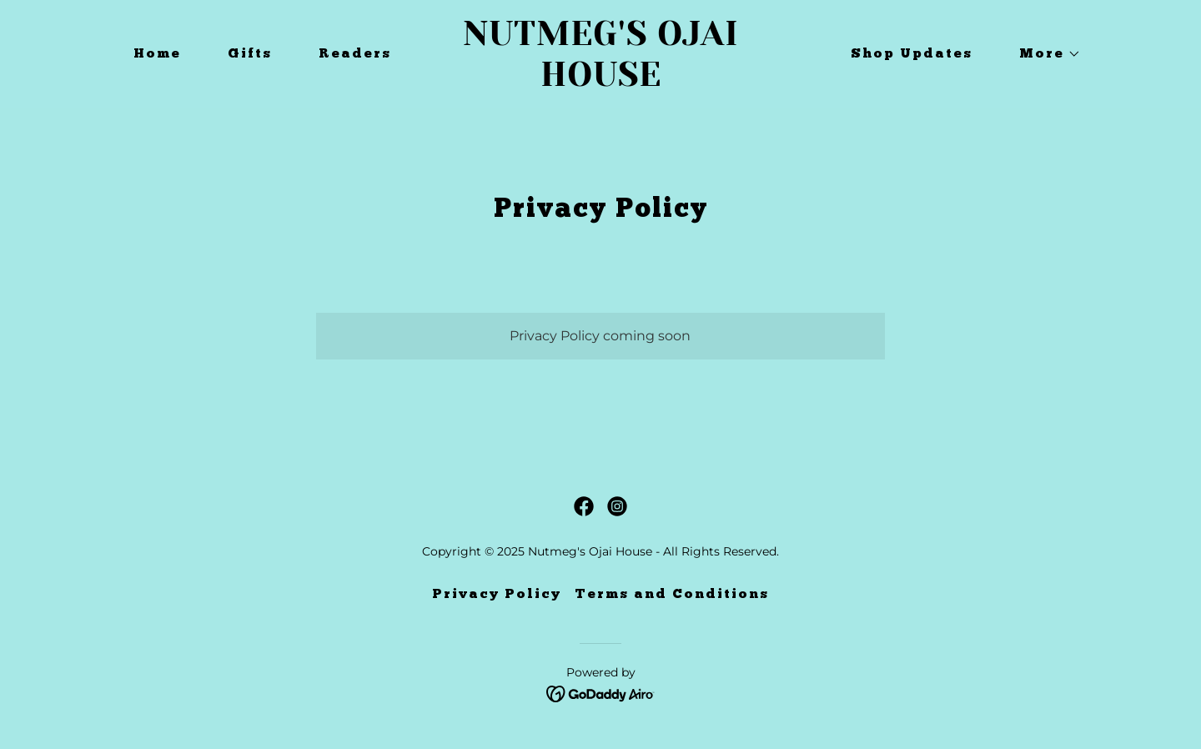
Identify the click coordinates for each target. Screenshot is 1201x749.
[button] (1043, 54)
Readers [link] (355, 54)
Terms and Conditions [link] (672, 594)
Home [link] (157, 54)
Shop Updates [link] (911, 54)
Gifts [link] (250, 54)
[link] (600, 81)
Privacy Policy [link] (496, 594)
